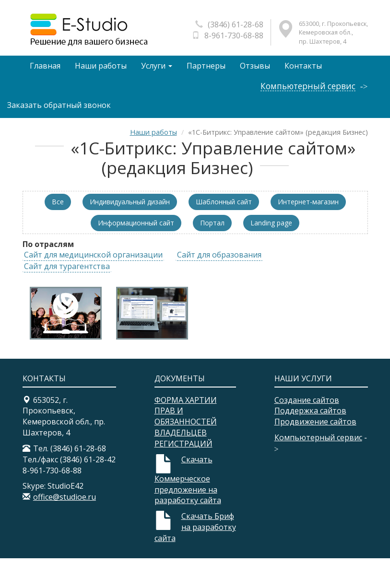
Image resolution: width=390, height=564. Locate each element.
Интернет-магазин (308, 207)
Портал (212, 228)
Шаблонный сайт (224, 207)
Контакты (305, 67)
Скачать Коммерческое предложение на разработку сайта (187, 486)
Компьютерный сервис (307, 92)
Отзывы (257, 67)
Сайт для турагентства (67, 272)
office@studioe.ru (64, 502)
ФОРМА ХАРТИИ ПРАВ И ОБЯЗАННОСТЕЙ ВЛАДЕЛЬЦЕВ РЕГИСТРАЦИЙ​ (185, 427)
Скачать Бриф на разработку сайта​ (195, 533)
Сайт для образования (219, 260)
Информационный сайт (136, 228)
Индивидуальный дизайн (130, 207)
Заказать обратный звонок (59, 111)
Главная (45, 67)
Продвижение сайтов (315, 427)
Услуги (157, 67)
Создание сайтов (306, 405)
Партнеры (207, 67)
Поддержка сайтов (310, 416)
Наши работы (101, 67)
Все (58, 207)
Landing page (271, 228)
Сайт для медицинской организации (93, 260)
